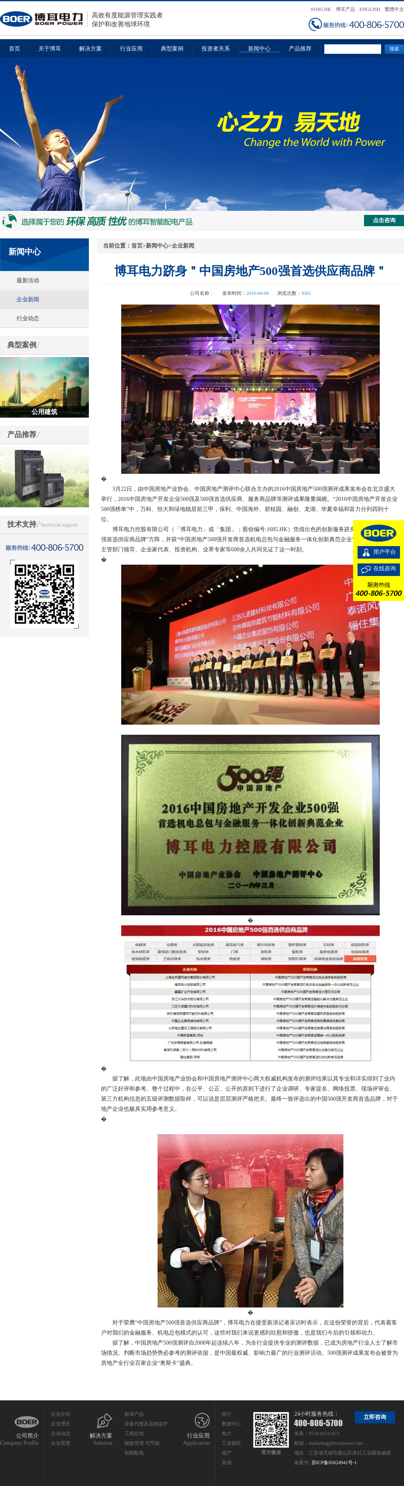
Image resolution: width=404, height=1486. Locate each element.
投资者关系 (216, 49)
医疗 (226, 1414)
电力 (226, 1433)
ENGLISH (370, 9)
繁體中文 (394, 9)
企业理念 (60, 1424)
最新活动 (28, 280)
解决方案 (90, 49)
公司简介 (27, 1436)
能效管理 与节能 (142, 1443)
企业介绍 (60, 1414)
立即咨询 (375, 1417)
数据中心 (231, 1424)
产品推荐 (300, 49)
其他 (226, 1462)
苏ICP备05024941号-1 (334, 1462)
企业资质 (60, 1443)
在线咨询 (384, 568)
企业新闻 (28, 299)
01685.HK (321, 9)
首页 (14, 49)
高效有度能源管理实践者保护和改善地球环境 (81, 19)
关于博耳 (49, 49)
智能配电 (134, 1453)
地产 (226, 1453)
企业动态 (60, 1433)
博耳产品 (345, 9)
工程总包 (134, 1433)
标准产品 (134, 1414)
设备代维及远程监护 (146, 1424)
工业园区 (231, 1443)
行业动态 (28, 318)
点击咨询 (384, 220)
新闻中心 (259, 49)
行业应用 (131, 49)
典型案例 (172, 49)
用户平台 (384, 552)
